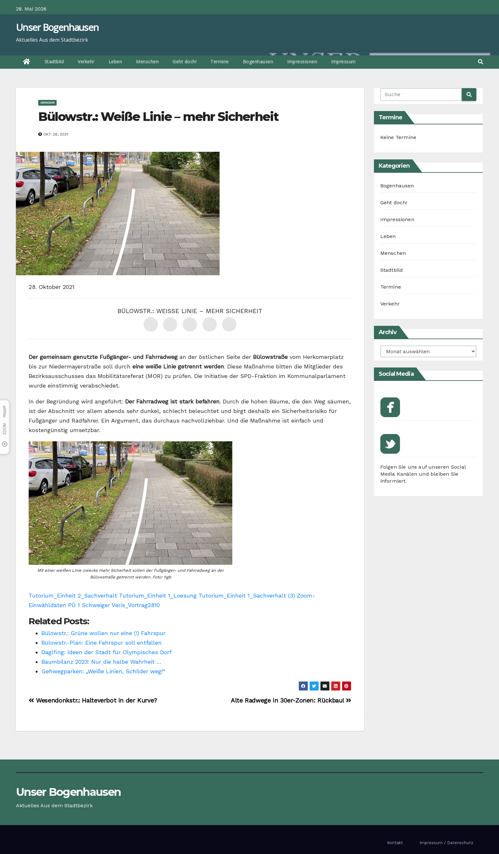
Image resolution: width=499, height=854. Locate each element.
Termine (219, 62)
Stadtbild (54, 62)
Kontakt (395, 842)
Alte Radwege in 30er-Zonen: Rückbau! (291, 700)
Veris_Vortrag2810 (136, 605)
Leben (115, 62)
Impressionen (302, 62)
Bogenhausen (258, 62)
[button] (480, 62)
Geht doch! (184, 62)
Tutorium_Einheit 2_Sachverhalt (73, 595)
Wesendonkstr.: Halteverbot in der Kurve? (93, 700)
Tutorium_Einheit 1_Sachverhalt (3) (247, 595)
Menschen (147, 62)
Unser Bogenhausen (57, 27)
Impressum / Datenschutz (446, 842)
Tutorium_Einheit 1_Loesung (158, 595)
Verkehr (86, 62)
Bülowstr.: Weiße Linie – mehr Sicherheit (158, 116)
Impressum (343, 62)
